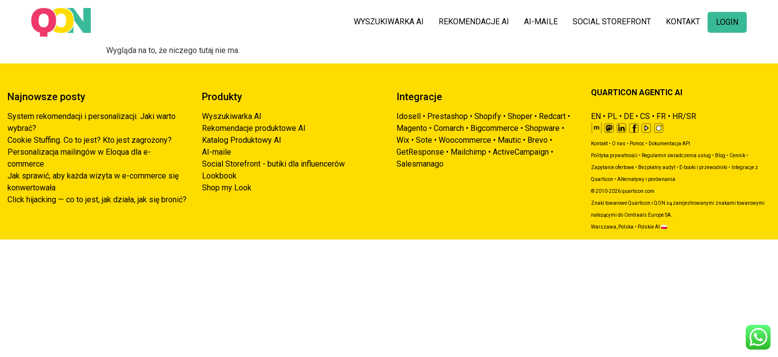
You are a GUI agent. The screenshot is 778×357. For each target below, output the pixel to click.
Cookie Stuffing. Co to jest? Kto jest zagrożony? (89, 140)
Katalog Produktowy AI (241, 140)
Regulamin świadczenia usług (676, 155)
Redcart (552, 116)
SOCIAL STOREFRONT (612, 21)
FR (661, 116)
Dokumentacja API (669, 143)
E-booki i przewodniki (703, 167)
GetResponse (420, 152)
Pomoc (637, 143)
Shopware (542, 128)
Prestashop (447, 116)
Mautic (509, 140)
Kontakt (599, 143)
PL (612, 116)
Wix (402, 140)
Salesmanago (420, 164)
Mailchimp (468, 152)
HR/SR (684, 116)
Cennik (737, 155)
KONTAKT (683, 21)
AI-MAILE (541, 21)
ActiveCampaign (521, 152)
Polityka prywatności (614, 155)
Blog (720, 155)
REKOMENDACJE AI (474, 21)
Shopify (487, 116)
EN (596, 116)
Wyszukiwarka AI (231, 116)
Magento (411, 128)
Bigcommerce (494, 128)
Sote (424, 140)
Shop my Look (227, 187)
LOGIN (727, 22)
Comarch (449, 128)
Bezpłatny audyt (656, 167)
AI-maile (216, 152)
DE (629, 116)
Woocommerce (465, 140)
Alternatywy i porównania (646, 179)
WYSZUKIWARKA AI (389, 21)
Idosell (408, 116)
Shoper (520, 116)
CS (645, 116)
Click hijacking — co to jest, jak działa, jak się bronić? (97, 199)
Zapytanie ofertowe (612, 167)
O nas (619, 143)
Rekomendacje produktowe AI (254, 128)
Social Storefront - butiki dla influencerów (273, 164)
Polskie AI (649, 227)
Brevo (537, 140)
